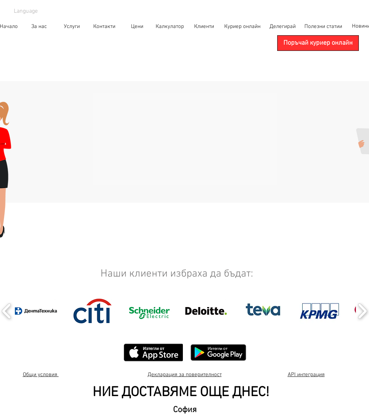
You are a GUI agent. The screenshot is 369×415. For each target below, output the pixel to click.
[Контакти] (104, 26)
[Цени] (137, 26)
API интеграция (306, 374)
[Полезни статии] (323, 26)
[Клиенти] (204, 26)
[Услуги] (72, 26)
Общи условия (41, 374)
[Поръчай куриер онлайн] (318, 43)
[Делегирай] (282, 26)
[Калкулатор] (169, 26)
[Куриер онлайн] (242, 26)
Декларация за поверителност (185, 374)
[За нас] (39, 26)
